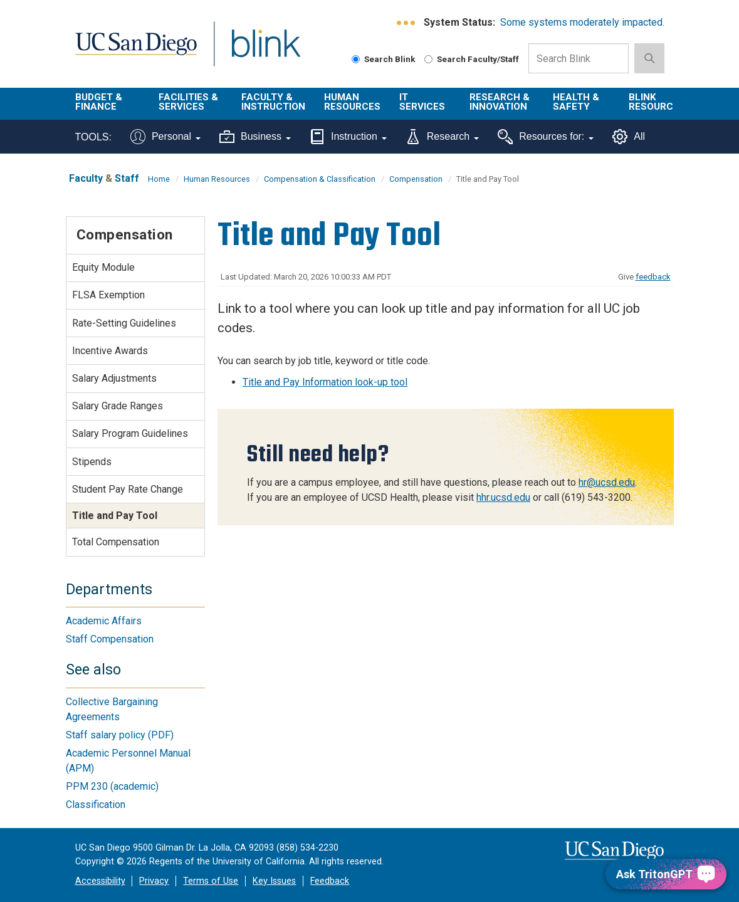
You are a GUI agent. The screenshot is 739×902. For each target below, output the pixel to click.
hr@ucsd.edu (607, 482)
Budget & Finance (98, 102)
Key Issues (274, 881)
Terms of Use (210, 881)
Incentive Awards (110, 351)
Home (159, 179)
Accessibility (100, 881)
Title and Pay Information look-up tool (325, 382)
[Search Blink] (356, 59)
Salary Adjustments (114, 378)
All (628, 136)
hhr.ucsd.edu (503, 497)
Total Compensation (115, 542)
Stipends (92, 462)
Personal (165, 136)
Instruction (348, 136)
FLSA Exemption (108, 295)
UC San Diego (131, 51)
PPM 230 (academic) (112, 786)
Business (255, 136)
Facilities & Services (188, 102)
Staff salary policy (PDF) (120, 735)
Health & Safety (576, 102)
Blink (254, 51)
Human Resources (352, 102)
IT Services (422, 102)
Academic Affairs (104, 621)
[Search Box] (578, 58)
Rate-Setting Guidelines (124, 323)
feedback (653, 276)
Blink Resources (657, 102)
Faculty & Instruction (273, 102)
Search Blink (384, 59)
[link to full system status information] (406, 23)
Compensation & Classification (319, 179)
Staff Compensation (110, 639)
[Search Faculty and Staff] (428, 59)
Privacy (154, 881)
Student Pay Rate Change (127, 489)
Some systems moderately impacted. (582, 22)
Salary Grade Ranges (117, 406)
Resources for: (546, 136)
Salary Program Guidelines (130, 433)
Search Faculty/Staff (471, 59)
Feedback (329, 881)
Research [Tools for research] (442, 136)
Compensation (416, 179)
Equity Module (103, 267)
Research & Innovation (499, 102)
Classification (95, 804)
